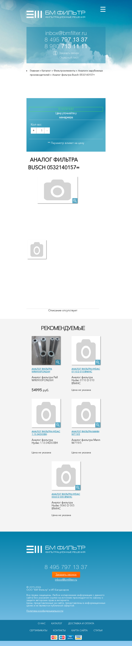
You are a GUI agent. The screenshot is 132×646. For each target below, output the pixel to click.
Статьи (98, 630)
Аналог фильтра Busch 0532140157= (73, 74)
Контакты (59, 630)
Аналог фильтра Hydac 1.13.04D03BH (46, 433)
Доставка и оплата (81, 623)
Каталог (46, 70)
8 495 (66, 40)
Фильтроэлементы (64, 70)
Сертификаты (38, 630)
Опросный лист (69, 58)
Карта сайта (80, 630)
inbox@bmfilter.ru (66, 33)
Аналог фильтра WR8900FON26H (42, 370)
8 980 (66, 46)
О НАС (42, 623)
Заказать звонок (69, 53)
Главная (34, 70)
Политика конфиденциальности (44, 610)
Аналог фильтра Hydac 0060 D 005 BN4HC (66, 495)
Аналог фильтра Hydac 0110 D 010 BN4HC (86, 370)
